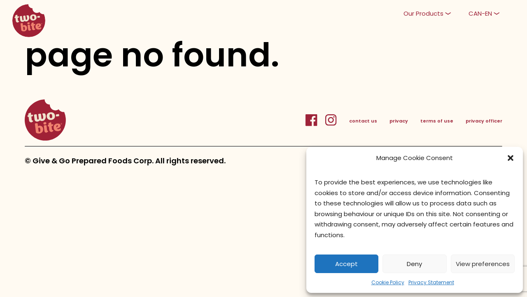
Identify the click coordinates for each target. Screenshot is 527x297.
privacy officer (484, 121)
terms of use (436, 121)
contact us (363, 121)
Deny (414, 263)
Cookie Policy (387, 282)
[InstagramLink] (331, 124)
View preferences (483, 263)
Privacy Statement (431, 282)
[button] (510, 158)
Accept (346, 263)
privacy (398, 121)
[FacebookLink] (315, 124)
